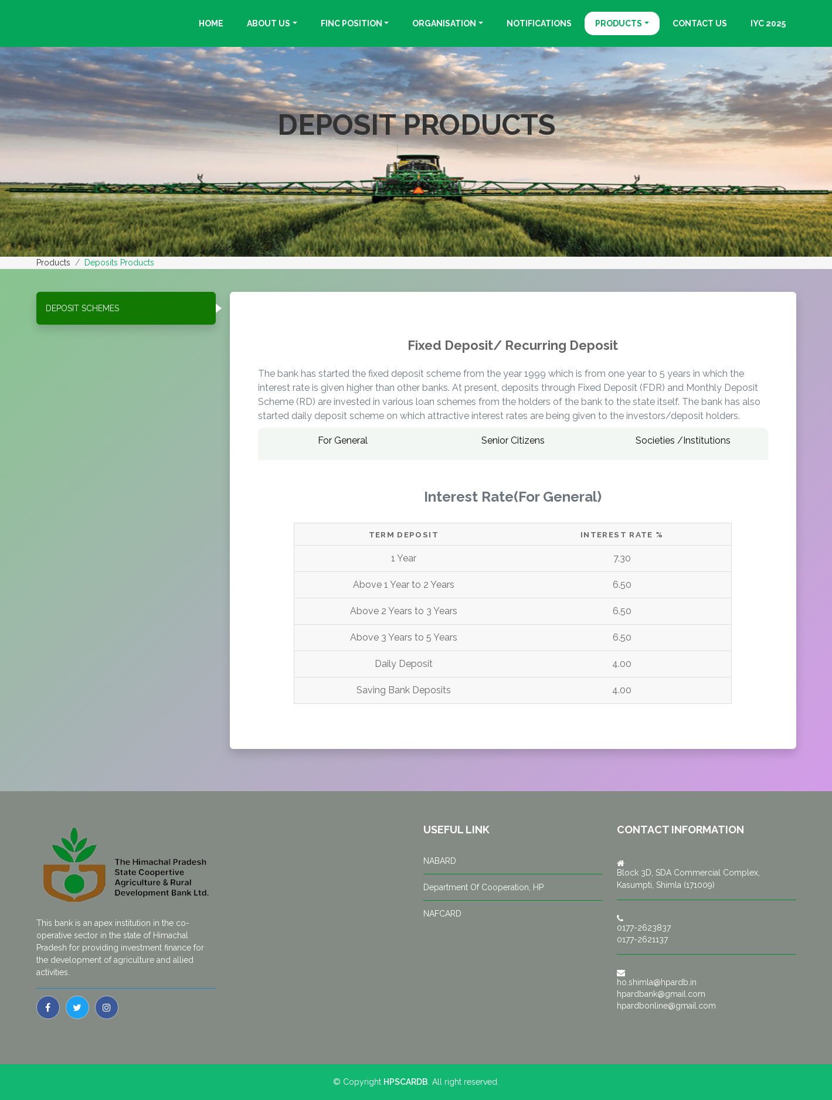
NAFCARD (442, 913)
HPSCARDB (405, 1082)
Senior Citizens (513, 440)
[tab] (126, 308)
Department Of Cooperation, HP (483, 887)
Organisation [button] (444, 23)
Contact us (700, 23)
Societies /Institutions (683, 440)
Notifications (539, 23)
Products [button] (618, 23)
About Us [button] (268, 23)
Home (211, 23)
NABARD (439, 861)
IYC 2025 (768, 23)
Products (53, 262)
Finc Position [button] (351, 23)
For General (343, 440)
